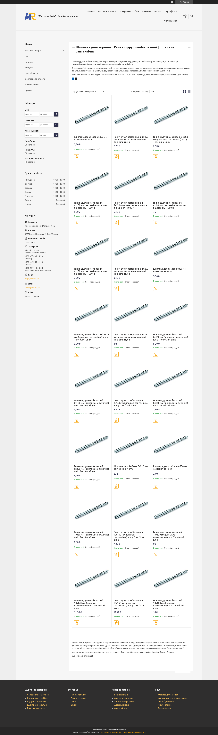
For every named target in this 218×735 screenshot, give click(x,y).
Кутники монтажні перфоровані (172, 698)
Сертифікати (171, 11)
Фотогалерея (170, 21)
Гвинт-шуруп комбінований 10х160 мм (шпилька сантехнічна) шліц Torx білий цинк (129, 604)
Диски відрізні (164, 708)
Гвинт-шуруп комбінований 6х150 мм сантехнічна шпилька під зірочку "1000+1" (90, 271)
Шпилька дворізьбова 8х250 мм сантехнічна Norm (170, 467)
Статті (28, 56)
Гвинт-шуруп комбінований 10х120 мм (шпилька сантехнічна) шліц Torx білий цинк (168, 536)
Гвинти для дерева (36, 708)
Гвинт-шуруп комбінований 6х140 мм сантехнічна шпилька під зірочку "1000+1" (170, 205)
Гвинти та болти (78, 695)
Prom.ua (122, 730)
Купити (76, 156)
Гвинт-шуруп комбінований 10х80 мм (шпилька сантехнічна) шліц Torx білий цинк (91, 534)
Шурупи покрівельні (36, 701)
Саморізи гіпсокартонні (38, 695)
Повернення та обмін (129, 11)
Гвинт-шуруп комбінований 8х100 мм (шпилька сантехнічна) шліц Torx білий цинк (170, 337)
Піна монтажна (165, 705)
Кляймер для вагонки (168, 695)
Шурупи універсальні (37, 705)
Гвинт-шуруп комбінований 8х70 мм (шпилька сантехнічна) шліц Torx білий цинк (91, 337)
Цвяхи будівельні (166, 701)
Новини (29, 62)
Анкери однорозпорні (124, 701)
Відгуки (29, 67)
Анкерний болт (121, 708)
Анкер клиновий (121, 705)
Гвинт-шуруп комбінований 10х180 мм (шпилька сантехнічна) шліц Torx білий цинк (168, 604)
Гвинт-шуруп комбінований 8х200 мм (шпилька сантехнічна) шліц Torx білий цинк (91, 469)
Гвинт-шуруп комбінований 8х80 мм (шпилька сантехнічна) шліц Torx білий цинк (131, 337)
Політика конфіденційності (135, 732)
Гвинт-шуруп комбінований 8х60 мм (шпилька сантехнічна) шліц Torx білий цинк (131, 271)
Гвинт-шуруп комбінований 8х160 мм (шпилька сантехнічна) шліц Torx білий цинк (170, 403)
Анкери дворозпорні (123, 698)
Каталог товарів (33, 50)
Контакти (146, 11)
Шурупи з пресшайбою (37, 698)
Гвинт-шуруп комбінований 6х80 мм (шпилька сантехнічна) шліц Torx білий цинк (170, 139)
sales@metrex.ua (32, 287)
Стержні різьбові (78, 698)
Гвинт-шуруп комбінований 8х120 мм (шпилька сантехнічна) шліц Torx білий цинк (91, 403)
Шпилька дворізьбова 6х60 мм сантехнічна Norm (90, 138)
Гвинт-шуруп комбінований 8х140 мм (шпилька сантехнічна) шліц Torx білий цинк (131, 403)
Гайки (73, 701)
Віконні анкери (121, 695)
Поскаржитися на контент (111, 732)
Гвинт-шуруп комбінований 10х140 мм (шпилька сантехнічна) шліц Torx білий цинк (89, 604)
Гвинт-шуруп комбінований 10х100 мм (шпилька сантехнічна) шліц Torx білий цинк (129, 536)
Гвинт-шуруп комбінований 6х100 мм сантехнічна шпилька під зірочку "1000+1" (90, 205)
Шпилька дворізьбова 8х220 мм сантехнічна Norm (131, 467)
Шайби (74, 705)
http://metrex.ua (32, 279)
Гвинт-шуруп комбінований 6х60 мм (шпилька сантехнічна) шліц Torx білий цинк (131, 139)
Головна (91, 11)
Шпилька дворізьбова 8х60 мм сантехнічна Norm (169, 270)
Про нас (158, 11)
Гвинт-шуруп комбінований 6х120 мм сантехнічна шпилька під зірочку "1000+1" (130, 205)
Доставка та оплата (107, 11)
